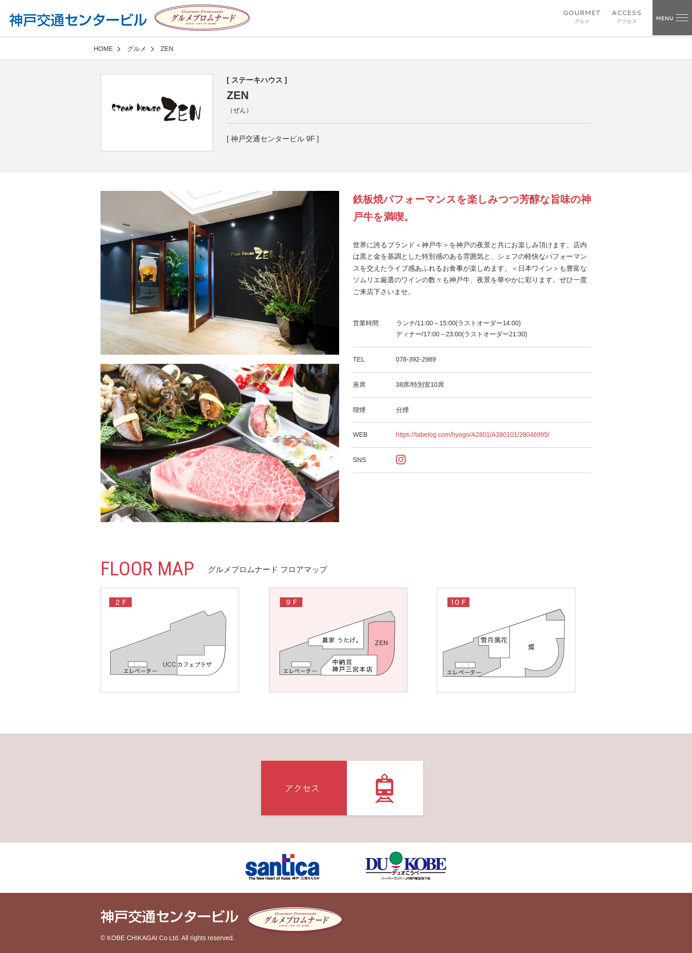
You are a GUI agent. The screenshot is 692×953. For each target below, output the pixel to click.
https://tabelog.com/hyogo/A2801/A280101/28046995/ (473, 434)
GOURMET (582, 17)
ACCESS (627, 17)
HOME (103, 48)
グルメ (136, 48)
